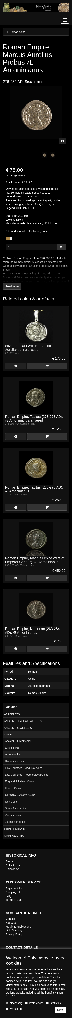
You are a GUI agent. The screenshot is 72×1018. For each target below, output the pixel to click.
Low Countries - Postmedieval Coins (26, 774)
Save (60, 1009)
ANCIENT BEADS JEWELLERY (23, 721)
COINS (8, 734)
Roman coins (13, 754)
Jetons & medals (15, 821)
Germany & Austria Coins (20, 794)
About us (11, 922)
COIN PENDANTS (15, 829)
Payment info (14, 888)
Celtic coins (12, 747)
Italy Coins (11, 801)
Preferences (34, 1003)
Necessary (14, 1003)
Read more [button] (12, 286)
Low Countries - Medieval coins (23, 768)
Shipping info (13, 892)
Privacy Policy (14, 934)
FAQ (8, 896)
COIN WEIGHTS (14, 835)
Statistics (53, 1003)
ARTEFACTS (12, 714)
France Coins (13, 788)
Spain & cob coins (15, 808)
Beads (9, 861)
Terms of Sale (14, 899)
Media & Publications (18, 926)
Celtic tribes (13, 865)
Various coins (13, 815)
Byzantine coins (14, 761)
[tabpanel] (44, 155)
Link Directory (14, 930)
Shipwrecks (13, 869)
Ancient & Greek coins (18, 741)
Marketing (14, 1008)
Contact (10, 918)
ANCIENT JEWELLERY (18, 727)
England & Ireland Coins (19, 781)
